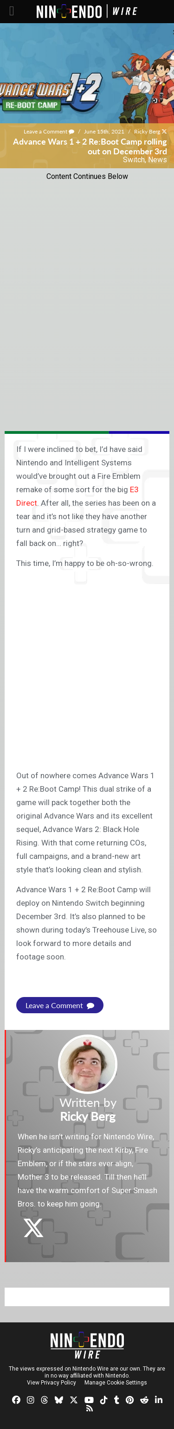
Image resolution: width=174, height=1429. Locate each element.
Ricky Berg (147, 131)
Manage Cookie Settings (115, 1382)
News (157, 159)
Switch (134, 159)
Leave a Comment (49, 131)
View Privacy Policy (51, 1382)
